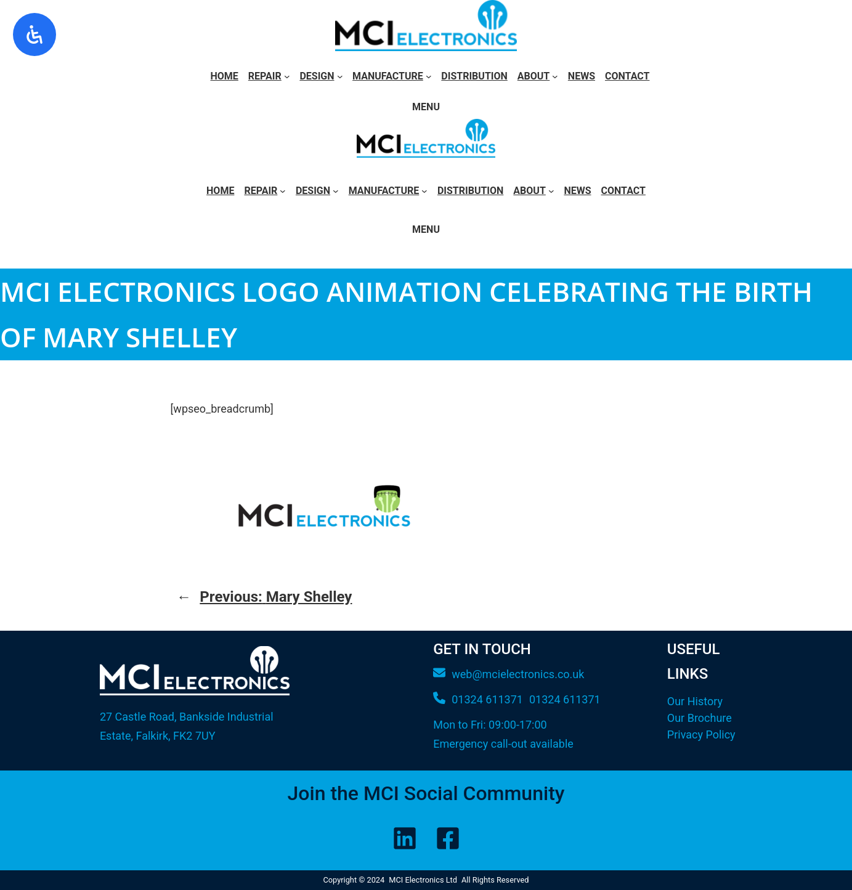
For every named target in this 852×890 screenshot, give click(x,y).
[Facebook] (447, 838)
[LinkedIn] (404, 838)
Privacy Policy (701, 734)
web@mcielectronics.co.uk (518, 674)
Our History (695, 701)
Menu (426, 107)
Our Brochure (699, 717)
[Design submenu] (340, 76)
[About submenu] (555, 76)
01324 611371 (565, 699)
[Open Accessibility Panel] (34, 34)
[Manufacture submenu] (429, 76)
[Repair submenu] (287, 76)
